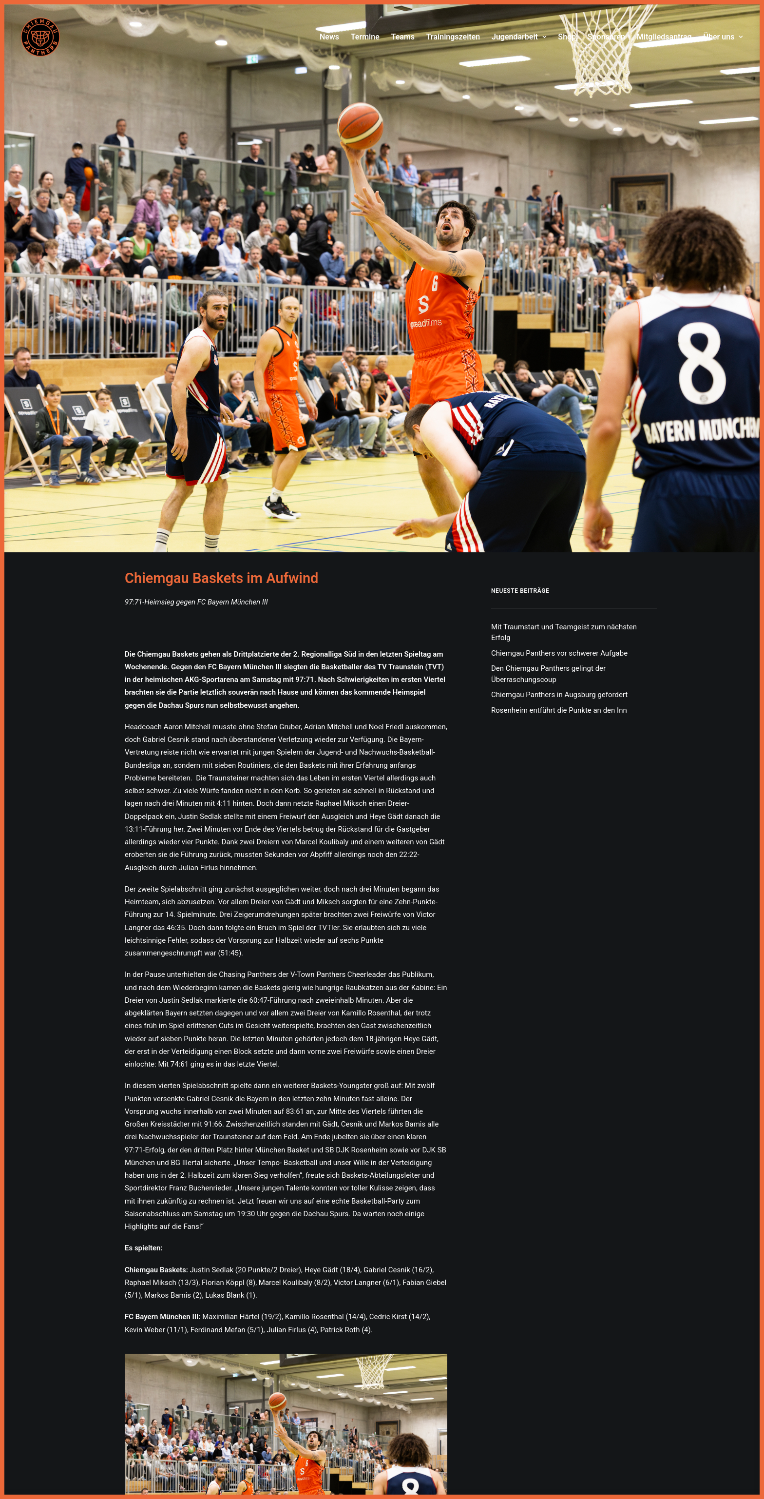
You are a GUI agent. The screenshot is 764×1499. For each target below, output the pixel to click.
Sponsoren (606, 36)
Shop (567, 36)
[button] (286, 1371)
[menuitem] (332, 37)
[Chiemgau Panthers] (40, 37)
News (329, 36)
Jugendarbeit (519, 36)
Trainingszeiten (453, 36)
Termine (365, 36)
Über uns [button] (723, 36)
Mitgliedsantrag (664, 36)
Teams (403, 36)
